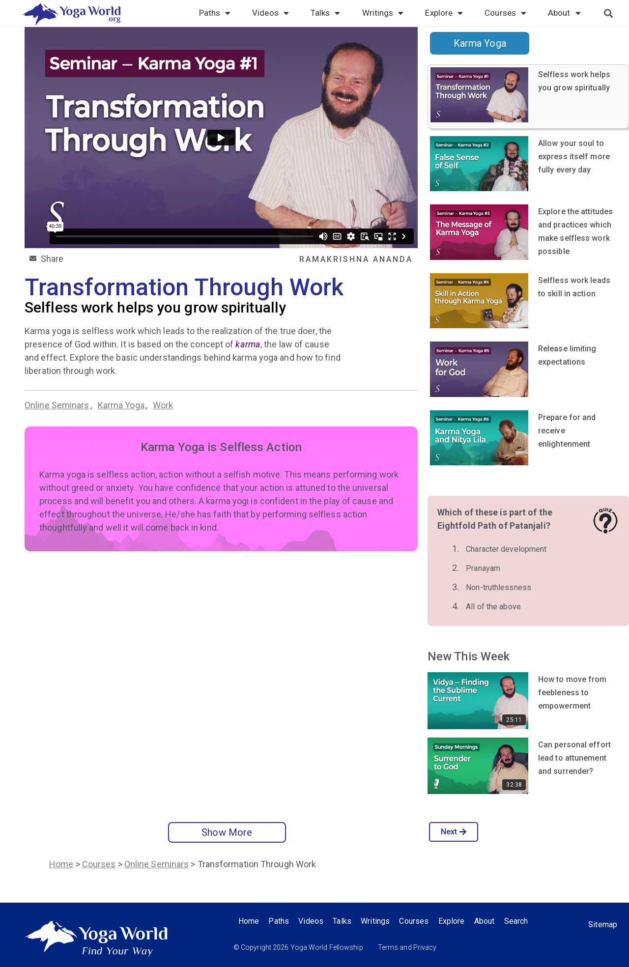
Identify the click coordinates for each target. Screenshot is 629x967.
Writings (383, 13)
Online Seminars (57, 405)
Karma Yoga (121, 405)
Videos (270, 13)
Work (163, 405)
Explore (444, 13)
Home (61, 864)
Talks (326, 13)
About (564, 13)
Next (454, 831)
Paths (215, 13)
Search (519, 921)
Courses (505, 13)
